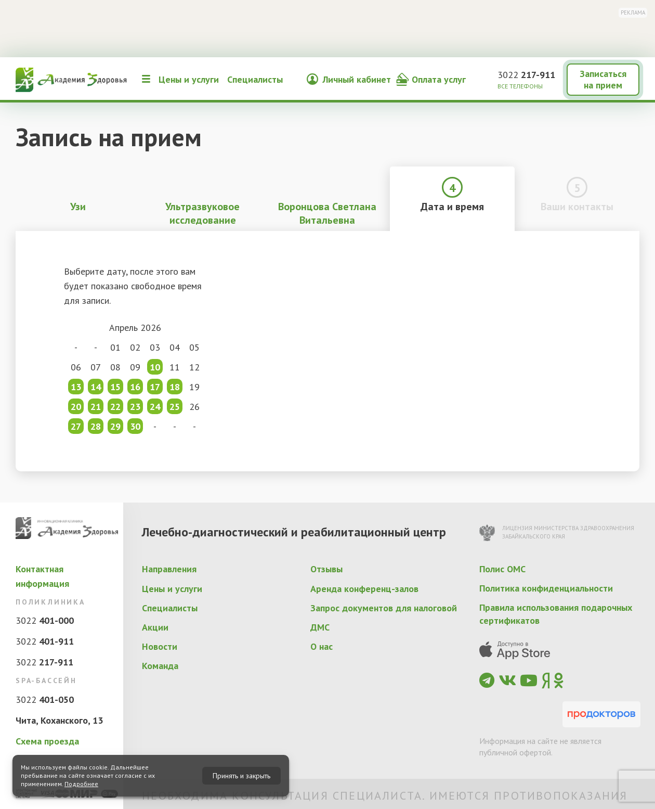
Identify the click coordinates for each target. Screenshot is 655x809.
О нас (321, 646)
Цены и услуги (189, 79)
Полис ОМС (502, 569)
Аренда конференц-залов (364, 589)
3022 (526, 75)
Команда (160, 666)
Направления (169, 569)
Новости (159, 646)
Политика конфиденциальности (546, 588)
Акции (155, 627)
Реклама (633, 12)
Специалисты (255, 79)
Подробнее (81, 784)
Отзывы (326, 569)
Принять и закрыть (241, 775)
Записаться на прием (603, 79)
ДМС (320, 627)
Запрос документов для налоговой (383, 608)
